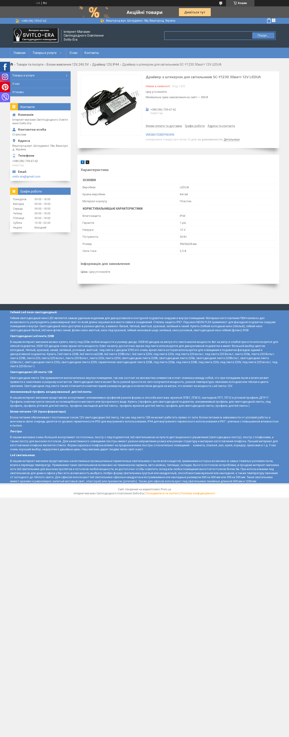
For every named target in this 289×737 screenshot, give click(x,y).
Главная (20, 53)
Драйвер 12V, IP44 (105, 64)
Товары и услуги (44, 53)
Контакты (92, 53)
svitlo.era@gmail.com (26, 176)
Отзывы (18, 92)
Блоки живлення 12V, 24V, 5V (68, 64)
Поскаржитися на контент (162, 493)
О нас (74, 53)
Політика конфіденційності (198, 493)
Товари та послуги (29, 64)
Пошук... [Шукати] (263, 35)
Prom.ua (166, 489)
